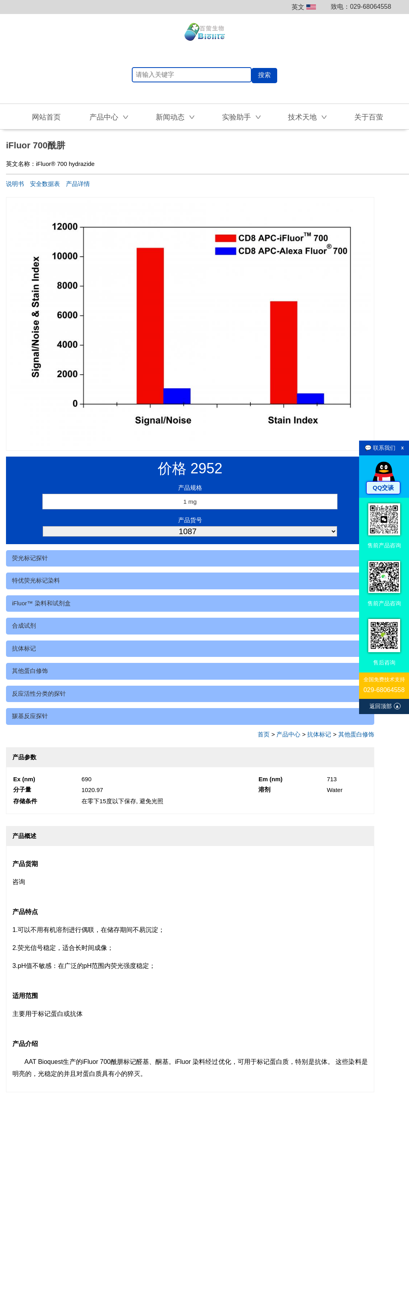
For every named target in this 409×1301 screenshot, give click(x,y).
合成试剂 (24, 625)
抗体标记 (24, 648)
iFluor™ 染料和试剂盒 (41, 603)
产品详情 (78, 183)
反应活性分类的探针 (39, 693)
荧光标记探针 (30, 558)
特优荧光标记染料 (36, 580)
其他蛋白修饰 (30, 670)
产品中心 (288, 734)
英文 (304, 7)
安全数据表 (45, 183)
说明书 (15, 183)
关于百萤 (368, 117)
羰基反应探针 (30, 715)
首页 (264, 734)
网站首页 (46, 117)
